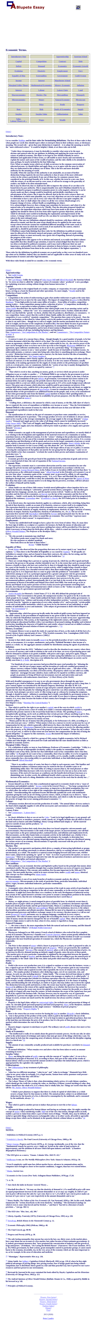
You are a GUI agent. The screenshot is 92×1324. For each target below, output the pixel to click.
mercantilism (41, 908)
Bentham (9, 302)
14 (63, 556)
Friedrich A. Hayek (50, 498)
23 (33, 1098)
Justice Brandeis (15, 594)
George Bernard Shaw (30, 470)
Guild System (17, 275)
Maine (16, 549)
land (55, 1014)
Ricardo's (71, 1014)
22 (24, 1040)
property (15, 914)
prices (74, 300)
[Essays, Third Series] (48, 1302)
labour (74, 1105)
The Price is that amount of (19, 946)
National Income (58, 461)
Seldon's (25, 1261)
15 (61, 626)
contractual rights (46, 1002)
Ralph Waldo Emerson (41, 928)
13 (15, 552)
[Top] (48, 1311)
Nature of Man (82, 479)
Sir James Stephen (37, 356)
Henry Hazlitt (74, 443)
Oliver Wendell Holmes (15, 531)
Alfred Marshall (66, 280)
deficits (41, 379)
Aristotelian (30, 498)
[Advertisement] (49, 29)
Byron (31, 545)
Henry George (13, 1144)
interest (9, 987)
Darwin (44, 494)
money (27, 398)
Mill (43, 1112)
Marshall (32, 514)
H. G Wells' (25, 660)
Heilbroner (11, 1160)
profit (67, 1027)
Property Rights (30, 1009)
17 (60, 799)
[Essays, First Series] (48, 1298)
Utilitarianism (17, 1067)
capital (47, 394)
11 (38, 514)
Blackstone (71, 346)
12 (50, 518)
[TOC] (8, 132)
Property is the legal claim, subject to (23, 1002)
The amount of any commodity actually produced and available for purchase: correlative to (45, 1045)
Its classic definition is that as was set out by (26, 817)
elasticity (50, 950)
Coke (47, 817)
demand (86, 1045)
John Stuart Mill (49, 280)
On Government (18, 609)
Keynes (54, 514)
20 (30, 928)
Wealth (72, 291)
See (10, 275)
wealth (77, 707)
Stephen (66, 552)
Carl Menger (17, 280)
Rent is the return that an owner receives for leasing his (31, 1014)
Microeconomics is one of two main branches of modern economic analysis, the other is (43, 879)
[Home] (48, 1308)
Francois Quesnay (53, 934)
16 (17, 754)
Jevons (17, 428)
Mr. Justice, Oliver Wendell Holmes (26, 1088)
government (44, 389)
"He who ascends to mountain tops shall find (49, 538)
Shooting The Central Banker (35, 703)
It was (11, 549)
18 (42, 824)
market (32, 956)
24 (84, 1118)
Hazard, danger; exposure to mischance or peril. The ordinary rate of (36, 1027)
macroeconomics (12, 881)
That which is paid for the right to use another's (28, 707)
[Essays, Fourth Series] (48, 1304)
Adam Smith (11, 308)
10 (69, 512)
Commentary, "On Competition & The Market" (29, 332)
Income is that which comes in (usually (24, 640)
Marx (66, 1005)
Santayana (10, 857)
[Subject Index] (48, 1306)
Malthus (22, 140)
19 (71, 897)
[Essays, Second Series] (48, 1300)
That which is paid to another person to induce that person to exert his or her (39, 1105)
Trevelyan (12, 1221)
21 (14, 961)
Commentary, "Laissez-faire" (24, 813)
